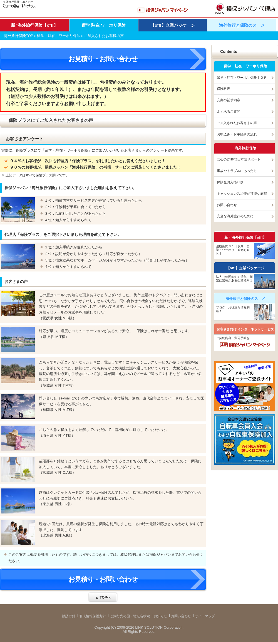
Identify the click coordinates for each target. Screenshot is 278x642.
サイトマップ (205, 616)
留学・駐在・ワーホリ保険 (58, 36)
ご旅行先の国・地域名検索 (130, 616)
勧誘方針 (68, 616)
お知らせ (160, 616)
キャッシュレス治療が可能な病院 (242, 194)
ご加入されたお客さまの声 (237, 123)
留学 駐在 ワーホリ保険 (104, 25)
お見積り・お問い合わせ (102, 59)
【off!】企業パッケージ (172, 25)
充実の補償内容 (228, 100)
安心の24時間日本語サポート (238, 159)
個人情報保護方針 (92, 616)
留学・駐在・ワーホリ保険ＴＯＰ (242, 78)
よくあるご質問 (228, 111)
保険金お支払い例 (230, 182)
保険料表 (223, 89)
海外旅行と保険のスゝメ (242, 25)
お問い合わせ (227, 205)
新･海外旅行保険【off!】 (34, 25)
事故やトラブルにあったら (237, 171)
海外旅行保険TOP (18, 36)
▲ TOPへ (103, 597)
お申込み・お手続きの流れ (237, 134)
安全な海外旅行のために (235, 216)
